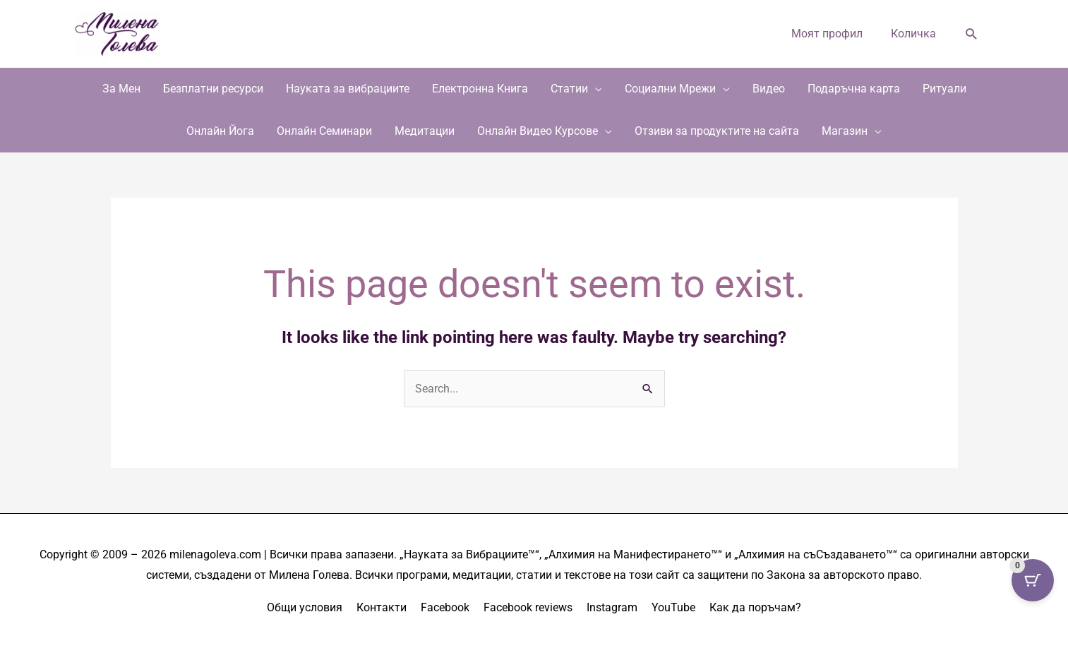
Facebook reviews (528, 607)
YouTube (673, 607)
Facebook (445, 607)
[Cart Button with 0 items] (1033, 580)
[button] (971, 34)
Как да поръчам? (755, 607)
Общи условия (304, 607)
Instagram (612, 607)
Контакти (381, 607)
